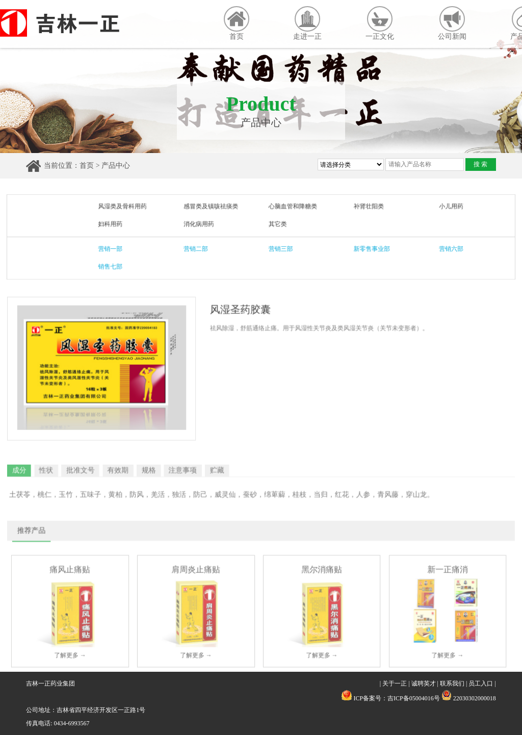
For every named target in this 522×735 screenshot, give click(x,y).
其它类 (277, 224)
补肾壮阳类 (365, 207)
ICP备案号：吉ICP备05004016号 (396, 698)
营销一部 (115, 248)
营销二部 (198, 248)
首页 (236, 23)
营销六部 (444, 248)
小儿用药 (444, 207)
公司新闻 (452, 23)
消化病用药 (200, 224)
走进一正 (307, 23)
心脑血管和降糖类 (292, 207)
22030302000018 (468, 698)
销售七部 (115, 265)
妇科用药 (115, 224)
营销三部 (280, 248)
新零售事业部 (368, 248)
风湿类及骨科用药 (127, 207)
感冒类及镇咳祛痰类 (212, 207)
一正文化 (380, 23)
